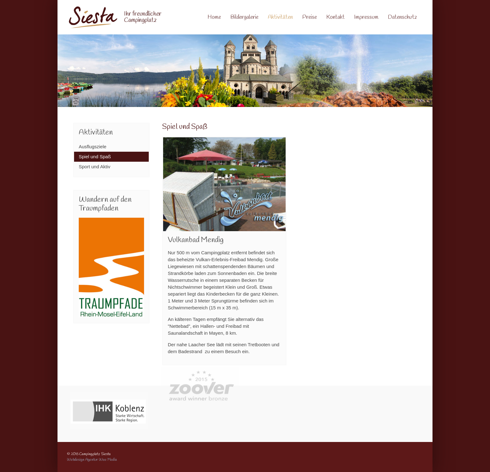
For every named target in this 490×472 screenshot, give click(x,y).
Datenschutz (402, 17)
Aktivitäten (280, 17)
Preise (309, 17)
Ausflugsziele (92, 146)
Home (214, 17)
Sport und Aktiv (94, 166)
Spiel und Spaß (95, 156)
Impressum (366, 17)
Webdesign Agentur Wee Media (92, 459)
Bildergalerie (244, 17)
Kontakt (335, 17)
